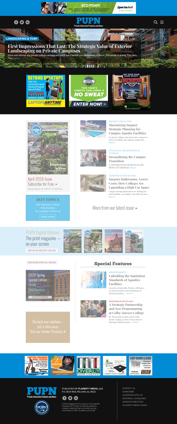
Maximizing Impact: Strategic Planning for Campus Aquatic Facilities (127, 129)
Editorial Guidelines (134, 398)
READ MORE (47, 217)
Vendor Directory (132, 402)
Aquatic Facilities (120, 121)
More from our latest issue (114, 207)
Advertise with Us (132, 395)
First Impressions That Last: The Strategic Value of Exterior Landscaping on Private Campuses (70, 48)
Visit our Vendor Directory (48, 331)
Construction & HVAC (122, 176)
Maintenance (117, 272)
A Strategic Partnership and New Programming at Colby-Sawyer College (126, 308)
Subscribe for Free (42, 184)
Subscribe (128, 391)
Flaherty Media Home (134, 405)
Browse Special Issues (42, 262)
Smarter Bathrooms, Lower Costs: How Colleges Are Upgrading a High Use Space (129, 183)
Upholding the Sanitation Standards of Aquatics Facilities (127, 280)
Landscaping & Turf (21, 38)
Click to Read (40, 297)
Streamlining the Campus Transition (127, 159)
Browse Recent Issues (42, 250)
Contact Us (128, 388)
